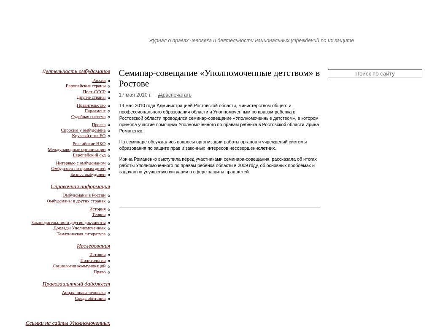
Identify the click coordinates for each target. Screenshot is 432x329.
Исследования (93, 246)
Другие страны (91, 97)
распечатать (177, 95)
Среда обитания (90, 298)
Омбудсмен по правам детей (78, 168)
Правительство (91, 105)
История (97, 208)
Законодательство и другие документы (69, 222)
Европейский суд (89, 154)
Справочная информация (80, 186)
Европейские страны (86, 85)
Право (99, 271)
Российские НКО (89, 143)
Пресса (99, 124)
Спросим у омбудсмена (83, 129)
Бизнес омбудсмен (88, 174)
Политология (93, 260)
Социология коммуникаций (79, 265)
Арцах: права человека (84, 292)
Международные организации (76, 149)
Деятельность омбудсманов (76, 71)
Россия (99, 80)
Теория (98, 214)
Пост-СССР (94, 91)
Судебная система (88, 116)
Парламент (94, 110)
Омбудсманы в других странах (76, 200)
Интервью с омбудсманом (81, 162)
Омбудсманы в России (83, 194)
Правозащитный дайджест (77, 283)
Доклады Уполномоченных (80, 227)
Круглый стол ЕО (89, 135)
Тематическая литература (81, 233)
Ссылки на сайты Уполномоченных (68, 323)
